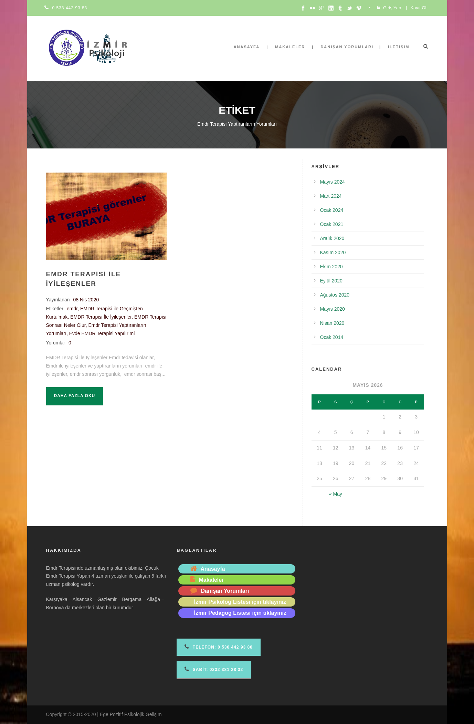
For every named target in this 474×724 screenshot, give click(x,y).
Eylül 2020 (331, 280)
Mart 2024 (331, 196)
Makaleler (290, 47)
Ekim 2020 (331, 266)
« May (335, 494)
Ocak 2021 (332, 224)
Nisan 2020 (332, 323)
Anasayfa (247, 47)
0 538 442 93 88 (69, 8)
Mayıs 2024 (332, 182)
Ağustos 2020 (335, 295)
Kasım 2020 (333, 252)
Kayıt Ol (418, 7)
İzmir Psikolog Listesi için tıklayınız (240, 602)
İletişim (398, 47)
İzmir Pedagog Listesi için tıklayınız (240, 613)
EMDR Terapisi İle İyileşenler (100, 317)
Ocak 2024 (332, 210)
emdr (72, 308)
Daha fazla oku (74, 395)
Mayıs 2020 (332, 309)
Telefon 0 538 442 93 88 (218, 647)
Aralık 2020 (332, 238)
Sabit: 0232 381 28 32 (214, 669)
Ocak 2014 (332, 337)
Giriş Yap (392, 7)
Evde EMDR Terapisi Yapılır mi (102, 333)
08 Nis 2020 (86, 299)
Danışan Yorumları (346, 47)
